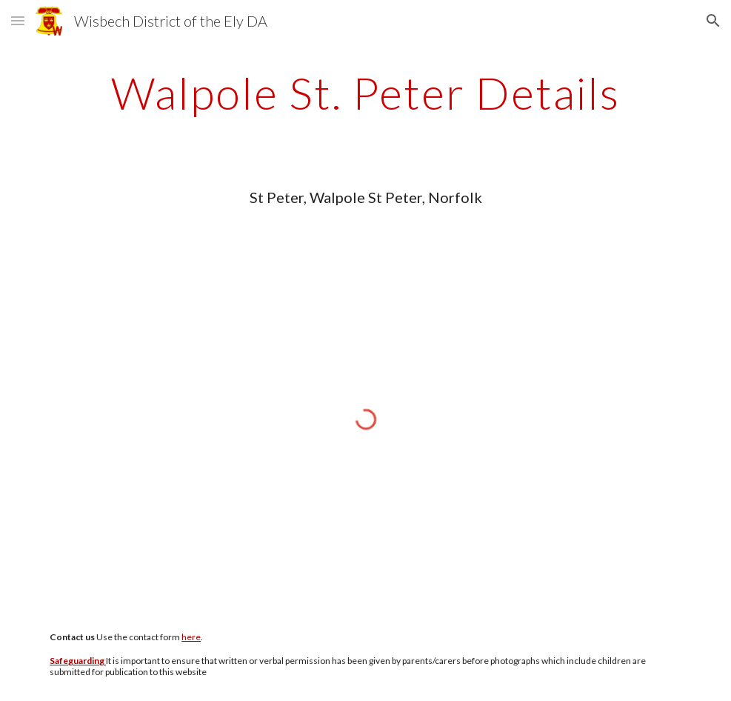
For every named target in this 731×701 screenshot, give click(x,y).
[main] (365, 92)
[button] (18, 20)
